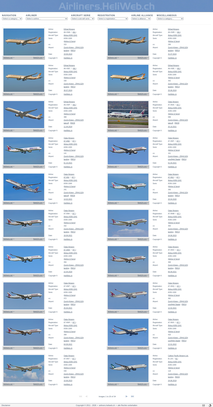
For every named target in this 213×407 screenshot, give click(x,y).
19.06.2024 (68, 54)
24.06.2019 (172, 381)
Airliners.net (8, 58)
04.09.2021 (68, 344)
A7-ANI (66, 177)
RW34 (177, 377)
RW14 (73, 51)
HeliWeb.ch (68, 58)
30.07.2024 (68, 90)
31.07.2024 (172, 54)
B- (177, 359)
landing (66, 51)
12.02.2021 (172, 308)
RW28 (72, 123)
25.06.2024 (172, 90)
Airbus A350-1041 (70, 35)
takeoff (66, 123)
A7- (178, 105)
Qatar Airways (173, 102)
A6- (74, 32)
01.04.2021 (172, 163)
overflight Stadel (174, 159)
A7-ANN (67, 250)
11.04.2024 (68, 127)
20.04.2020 (172, 199)
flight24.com (38, 58)
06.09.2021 (172, 272)
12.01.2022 (172, 344)
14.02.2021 (68, 199)
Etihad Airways (69, 29)
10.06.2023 (68, 381)
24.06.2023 (172, 235)
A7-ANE (67, 141)
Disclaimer (6, 405)
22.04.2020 (68, 272)
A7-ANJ (171, 177)
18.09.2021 (68, 235)
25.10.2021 (172, 127)
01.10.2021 (68, 163)
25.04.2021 (68, 308)
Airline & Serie (69, 41)
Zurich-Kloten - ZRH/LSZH (74, 47)
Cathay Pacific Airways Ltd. (178, 356)
